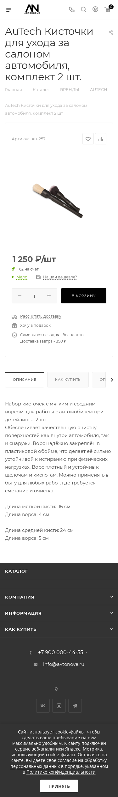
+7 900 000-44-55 (60, 652)
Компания (19, 596)
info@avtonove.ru (63, 664)
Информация (23, 613)
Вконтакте (43, 706)
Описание (24, 379)
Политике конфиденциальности (61, 772)
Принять (59, 786)
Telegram (75, 706)
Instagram (59, 706)
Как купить (68, 379)
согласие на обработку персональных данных (58, 763)
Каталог (16, 571)
